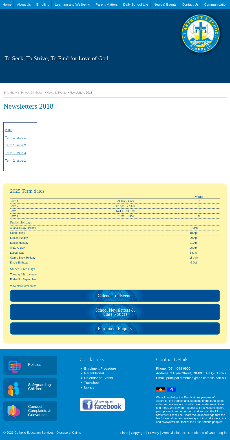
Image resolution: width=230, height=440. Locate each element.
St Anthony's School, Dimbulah (178, 45)
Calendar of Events (115, 295)
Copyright (138, 433)
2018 (8, 130)
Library (89, 387)
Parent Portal (94, 373)
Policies (34, 364)
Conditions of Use (201, 433)
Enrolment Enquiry (115, 328)
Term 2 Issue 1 (15, 160)
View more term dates (23, 286)
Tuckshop (91, 382)
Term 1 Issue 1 (15, 137)
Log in (222, 433)
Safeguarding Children (39, 387)
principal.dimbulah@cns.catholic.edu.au (196, 378)
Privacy (153, 433)
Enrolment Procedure (100, 368)
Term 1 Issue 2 (15, 145)
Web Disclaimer (174, 433)
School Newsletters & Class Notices (115, 312)
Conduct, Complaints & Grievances (39, 410)
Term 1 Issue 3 (15, 153)
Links (124, 433)
